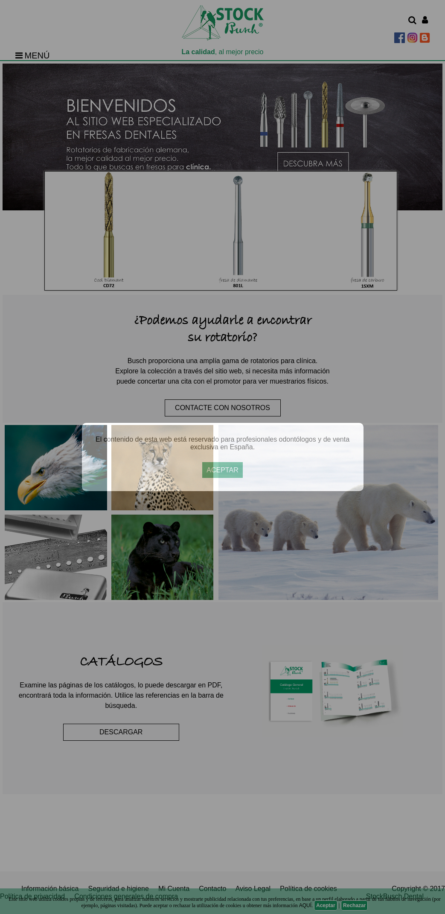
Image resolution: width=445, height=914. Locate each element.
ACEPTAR (222, 470)
